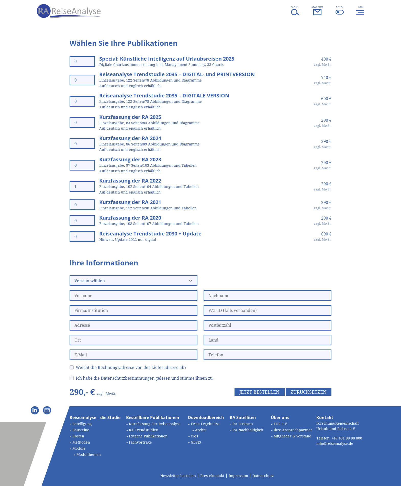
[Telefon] (267, 354)
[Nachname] (267, 295)
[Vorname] (133, 295)
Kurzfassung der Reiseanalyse (155, 423)
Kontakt (324, 417)
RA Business (242, 423)
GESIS (196, 442)
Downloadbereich (206, 417)
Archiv (200, 429)
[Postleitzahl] (267, 325)
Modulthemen (88, 454)
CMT (195, 436)
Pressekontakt (212, 476)
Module (78, 448)
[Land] (267, 340)
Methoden (81, 442)
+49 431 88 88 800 (346, 438)
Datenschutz (263, 476)
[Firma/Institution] (133, 310)
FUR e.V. (280, 423)
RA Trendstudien (143, 429)
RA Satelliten (243, 417)
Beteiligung (82, 423)
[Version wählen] (133, 280)
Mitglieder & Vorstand (292, 436)
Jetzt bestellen (259, 392)
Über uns (280, 417)
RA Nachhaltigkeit (247, 429)
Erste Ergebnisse (205, 423)
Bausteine (80, 429)
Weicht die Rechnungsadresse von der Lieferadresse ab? (131, 367)
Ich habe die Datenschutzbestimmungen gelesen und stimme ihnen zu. (145, 378)
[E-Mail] (133, 354)
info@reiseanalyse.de (334, 443)
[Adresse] (133, 325)
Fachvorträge (140, 442)
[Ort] (133, 340)
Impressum (238, 476)
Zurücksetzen (309, 392)
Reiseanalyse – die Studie (95, 417)
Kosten (78, 436)
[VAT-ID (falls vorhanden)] (267, 310)
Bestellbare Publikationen (152, 417)
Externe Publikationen (148, 436)
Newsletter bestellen (178, 476)
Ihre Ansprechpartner (293, 429)
